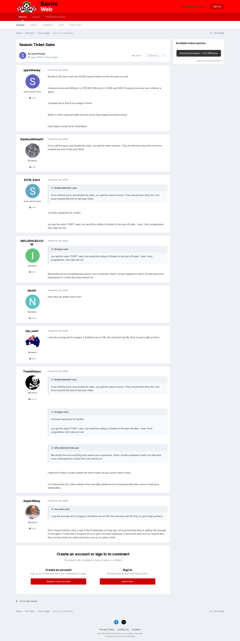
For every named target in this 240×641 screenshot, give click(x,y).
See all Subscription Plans (209, 61)
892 (32, 358)
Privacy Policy (107, 629)
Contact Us (123, 629)
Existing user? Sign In (194, 6)
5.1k (32, 167)
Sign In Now (127, 581)
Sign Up (217, 6)
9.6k (32, 528)
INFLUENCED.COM (31, 242)
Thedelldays (32, 371)
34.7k (32, 399)
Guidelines (48, 25)
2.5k (32, 272)
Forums (21, 25)
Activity (36, 17)
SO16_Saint (32, 180)
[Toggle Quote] (52, 188)
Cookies (136, 629)
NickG (32, 290)
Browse (23, 18)
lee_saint (32, 331)
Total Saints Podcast (55, 17)
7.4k (32, 207)
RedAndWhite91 (31, 139)
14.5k (32, 318)
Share (136, 55)
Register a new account (58, 581)
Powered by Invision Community (120, 636)
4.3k (32, 98)
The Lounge (51, 57)
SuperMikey (31, 501)
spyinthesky (38, 53)
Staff (61, 25)
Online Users (75, 25)
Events (33, 25)
